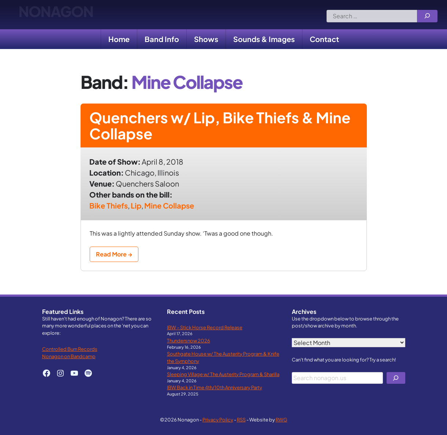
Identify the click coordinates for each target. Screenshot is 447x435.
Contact (324, 39)
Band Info (162, 39)
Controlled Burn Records (69, 349)
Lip (136, 205)
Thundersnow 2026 (188, 340)
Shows (206, 39)
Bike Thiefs (108, 205)
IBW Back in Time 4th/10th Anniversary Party (214, 387)
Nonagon (56, 14)
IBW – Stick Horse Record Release (204, 327)
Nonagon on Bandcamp (69, 356)
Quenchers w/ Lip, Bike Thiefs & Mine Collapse (219, 125)
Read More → (114, 254)
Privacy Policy (217, 419)
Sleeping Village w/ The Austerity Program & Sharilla (223, 374)
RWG (281, 419)
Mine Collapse (169, 205)
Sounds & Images (264, 39)
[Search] (427, 16)
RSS (241, 419)
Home (119, 39)
